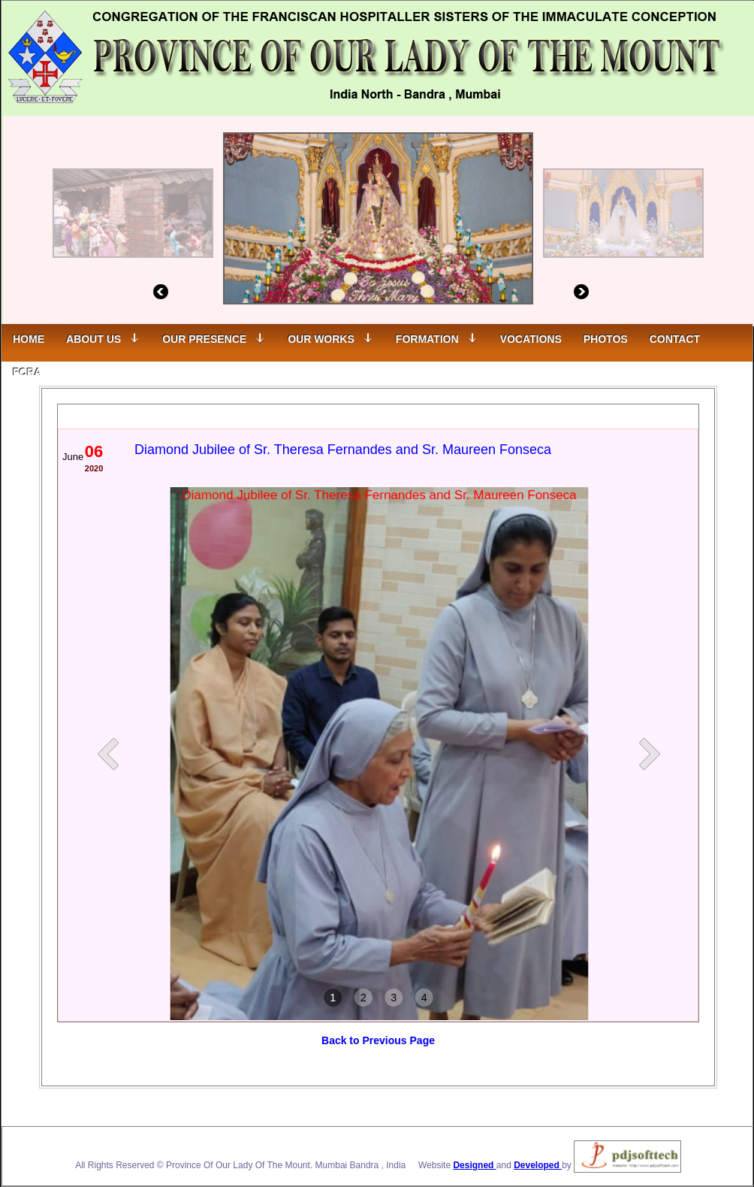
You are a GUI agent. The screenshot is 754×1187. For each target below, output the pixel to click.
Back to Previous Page (378, 1040)
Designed (474, 1165)
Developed (538, 1165)
